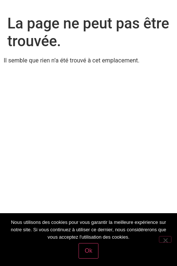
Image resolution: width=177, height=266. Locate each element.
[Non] (165, 239)
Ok (88, 251)
